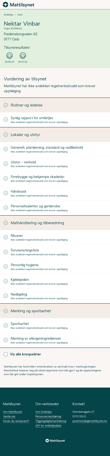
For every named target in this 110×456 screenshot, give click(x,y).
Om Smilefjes (43, 411)
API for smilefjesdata (48, 425)
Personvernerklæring (48, 416)
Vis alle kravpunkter (22, 354)
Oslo (19, 14)
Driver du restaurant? (16, 420)
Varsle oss (9, 416)
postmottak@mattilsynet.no (89, 420)
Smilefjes (8, 14)
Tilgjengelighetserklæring (50, 420)
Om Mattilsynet (12, 411)
